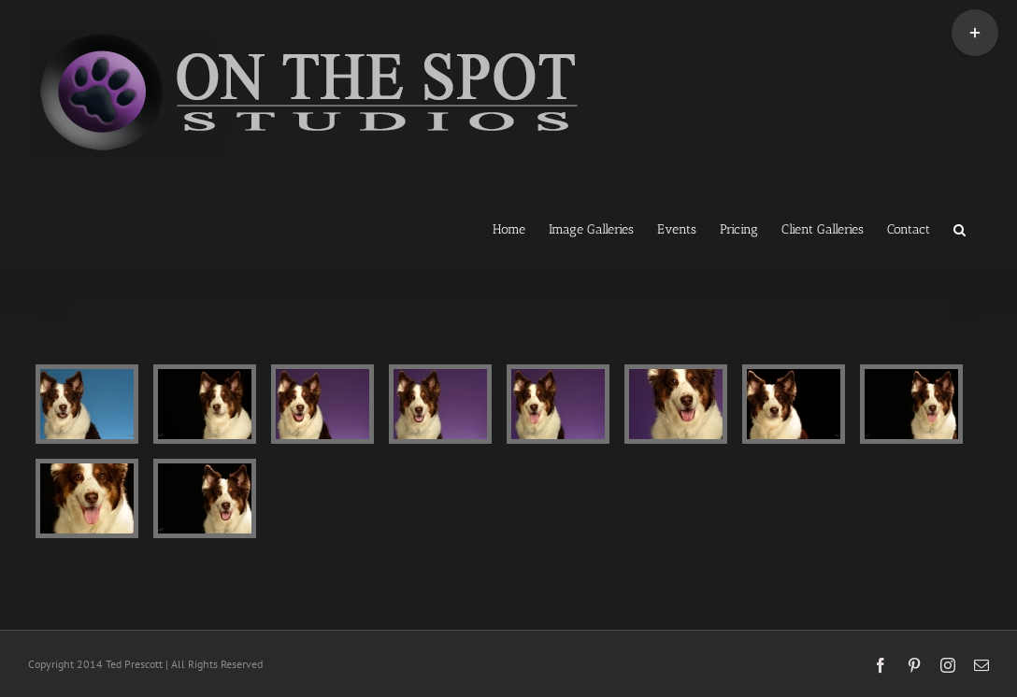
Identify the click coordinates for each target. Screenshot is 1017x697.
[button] (959, 228)
